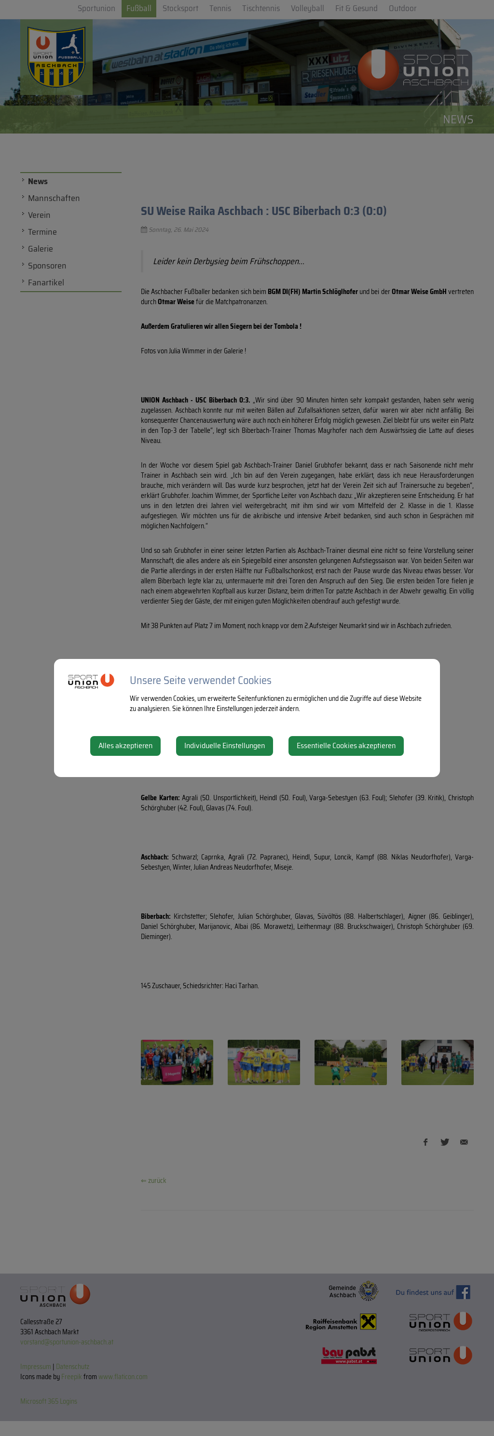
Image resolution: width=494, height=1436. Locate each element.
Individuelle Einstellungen (224, 745)
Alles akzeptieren (125, 745)
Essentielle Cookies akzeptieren (346, 745)
